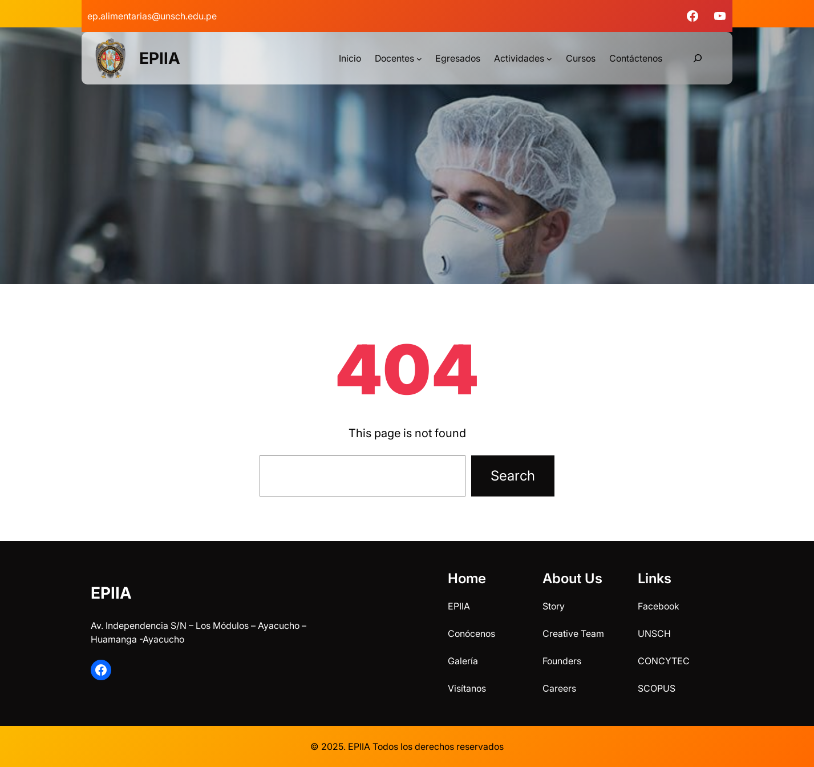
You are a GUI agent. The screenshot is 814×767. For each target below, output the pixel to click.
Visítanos (467, 688)
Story (553, 606)
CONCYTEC (664, 661)
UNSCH (654, 633)
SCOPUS (656, 688)
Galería (463, 661)
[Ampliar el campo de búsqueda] (697, 58)
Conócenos (471, 633)
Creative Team (573, 633)
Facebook (658, 606)
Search (513, 475)
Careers (559, 688)
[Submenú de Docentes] (419, 58)
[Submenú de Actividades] (549, 58)
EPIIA (159, 58)
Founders (561, 661)
